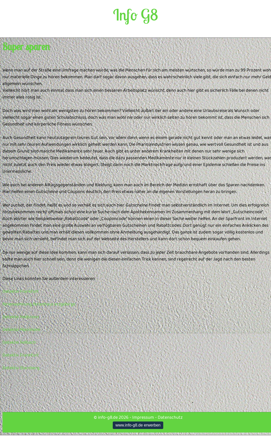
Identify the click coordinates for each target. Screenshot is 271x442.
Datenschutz (170, 417)
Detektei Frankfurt (20, 291)
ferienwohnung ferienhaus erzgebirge (38, 304)
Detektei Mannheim (21, 329)
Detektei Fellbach (19, 342)
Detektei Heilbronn (20, 317)
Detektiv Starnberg (21, 368)
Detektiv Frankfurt (20, 355)
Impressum (143, 417)
